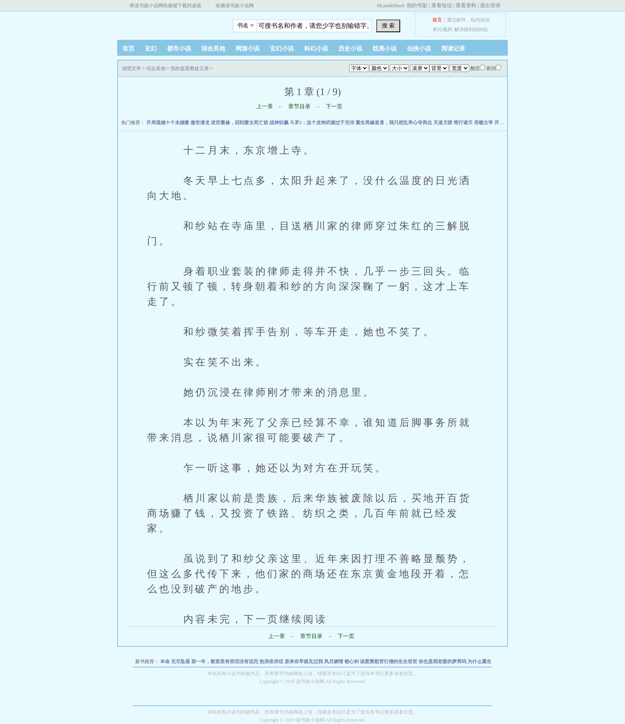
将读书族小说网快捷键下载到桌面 (165, 5)
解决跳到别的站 (471, 29)
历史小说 (350, 48)
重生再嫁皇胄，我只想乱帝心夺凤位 (394, 122)
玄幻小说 (282, 48)
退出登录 (490, 5)
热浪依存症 (272, 661)
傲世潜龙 (201, 122)
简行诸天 (464, 122)
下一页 (334, 106)
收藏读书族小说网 (235, 5)
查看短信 (441, 5)
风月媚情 (334, 661)
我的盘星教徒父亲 (190, 68)
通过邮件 (456, 20)
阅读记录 (453, 48)
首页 (128, 48)
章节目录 (299, 106)
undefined (393, 5)
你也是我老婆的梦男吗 (443, 661)
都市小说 (179, 48)
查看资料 (466, 5)
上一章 (264, 106)
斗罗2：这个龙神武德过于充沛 (323, 122)
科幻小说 (316, 48)
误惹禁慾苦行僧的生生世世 (389, 661)
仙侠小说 (419, 48)
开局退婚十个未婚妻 (168, 122)
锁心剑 (352, 661)
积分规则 (442, 29)
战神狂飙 (279, 122)
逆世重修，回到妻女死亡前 (240, 122)
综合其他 (213, 48)
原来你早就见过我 (304, 661)
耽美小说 (385, 48)
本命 (165, 661)
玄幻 (151, 48)
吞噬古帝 (484, 122)
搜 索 (388, 25)
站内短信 (480, 20)
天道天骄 (443, 122)
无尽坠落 (181, 661)
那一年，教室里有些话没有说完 (225, 661)
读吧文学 (167, 23)
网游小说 (247, 48)
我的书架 (417, 5)
